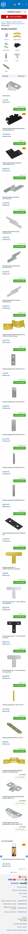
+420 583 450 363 (22, 904)
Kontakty (25, 896)
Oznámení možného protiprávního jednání (17, 930)
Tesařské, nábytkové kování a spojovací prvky (13, 23)
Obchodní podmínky (22, 887)
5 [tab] (17, 872)
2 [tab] (13, 873)
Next (27, 856)
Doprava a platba (23, 893)
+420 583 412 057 (22, 912)
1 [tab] (12, 873)
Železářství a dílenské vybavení (14, 22)
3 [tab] (14, 873)
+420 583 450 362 (22, 908)
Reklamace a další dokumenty (19, 890)
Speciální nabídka (14, 17)
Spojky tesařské (5, 25)
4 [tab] (16, 873)
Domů (3, 22)
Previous (1, 856)
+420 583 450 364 (22, 901)
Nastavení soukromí (22, 927)
